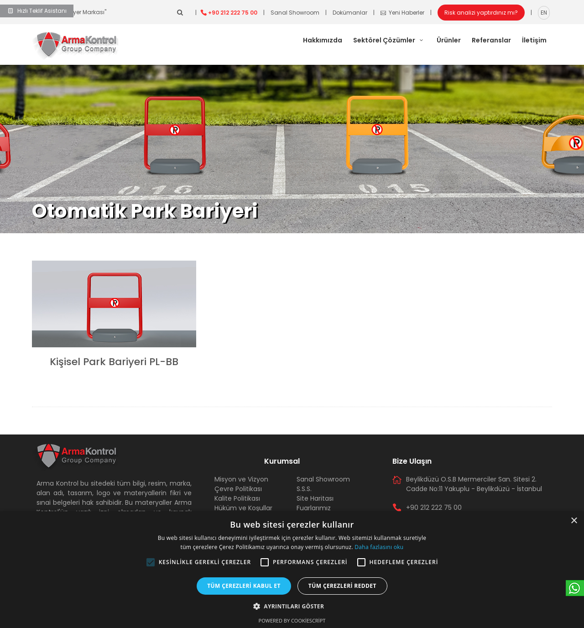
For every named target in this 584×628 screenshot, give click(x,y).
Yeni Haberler (402, 12)
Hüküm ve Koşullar (243, 508)
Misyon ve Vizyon (241, 479)
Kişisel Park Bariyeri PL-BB (114, 362)
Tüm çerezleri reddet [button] (342, 586)
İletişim (534, 40)
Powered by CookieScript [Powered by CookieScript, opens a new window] (292, 620)
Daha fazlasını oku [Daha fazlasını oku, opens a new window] (379, 547)
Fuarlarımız (314, 508)
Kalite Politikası (237, 498)
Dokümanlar (350, 12)
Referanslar (491, 40)
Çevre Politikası (238, 488)
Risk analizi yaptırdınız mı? (481, 12)
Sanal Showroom (295, 12)
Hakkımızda (322, 40)
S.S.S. (304, 488)
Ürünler (449, 40)
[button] (150, 562)
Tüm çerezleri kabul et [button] (244, 586)
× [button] (573, 521)
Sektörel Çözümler (389, 40)
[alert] (292, 569)
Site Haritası (315, 498)
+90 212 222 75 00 (232, 12)
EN (544, 12)
